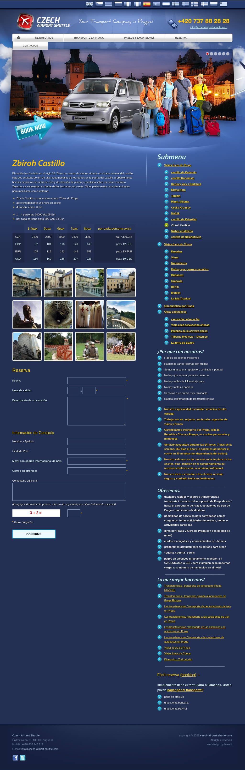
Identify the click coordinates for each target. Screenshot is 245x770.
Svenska (185, 4)
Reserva (181, 37)
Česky (99, 4)
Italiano (137, 4)
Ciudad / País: (20, 451)
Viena (174, 257)
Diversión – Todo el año (178, 659)
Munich (176, 292)
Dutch (166, 4)
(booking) (188, 675)
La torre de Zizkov (182, 342)
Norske (175, 4)
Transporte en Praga (89, 37)
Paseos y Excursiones (139, 37)
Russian (118, 4)
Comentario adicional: (25, 480)
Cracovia (177, 281)
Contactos (30, 45)
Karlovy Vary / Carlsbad (186, 184)
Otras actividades (175, 311)
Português (156, 4)
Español (147, 4)
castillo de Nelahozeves (186, 236)
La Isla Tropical (181, 298)
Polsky (214, 4)
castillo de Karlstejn (184, 172)
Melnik (175, 213)
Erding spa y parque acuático (190, 269)
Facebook (15, 758)
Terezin (175, 195)
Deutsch (108, 4)
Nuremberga (179, 263)
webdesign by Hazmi (219, 744)
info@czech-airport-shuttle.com (208, 27)
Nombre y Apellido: (23, 441)
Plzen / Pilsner (180, 201)
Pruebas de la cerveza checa (189, 330)
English (89, 4)
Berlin (175, 286)
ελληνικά (223, 4)
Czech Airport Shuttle (43, 22)
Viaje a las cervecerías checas (190, 324)
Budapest (177, 275)
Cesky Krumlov (181, 207)
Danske (204, 4)
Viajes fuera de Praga (177, 165)
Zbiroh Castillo (180, 225)
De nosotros (44, 37)
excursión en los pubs (185, 319)
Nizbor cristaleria (182, 231)
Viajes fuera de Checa (178, 244)
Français (128, 4)
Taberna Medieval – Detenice (189, 336)
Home (19, 38)
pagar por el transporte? (185, 690)
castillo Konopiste (182, 178)
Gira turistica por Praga (179, 305)
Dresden (176, 251)
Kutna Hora (178, 189)
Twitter (23, 758)
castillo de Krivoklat (184, 219)
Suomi (195, 4)
